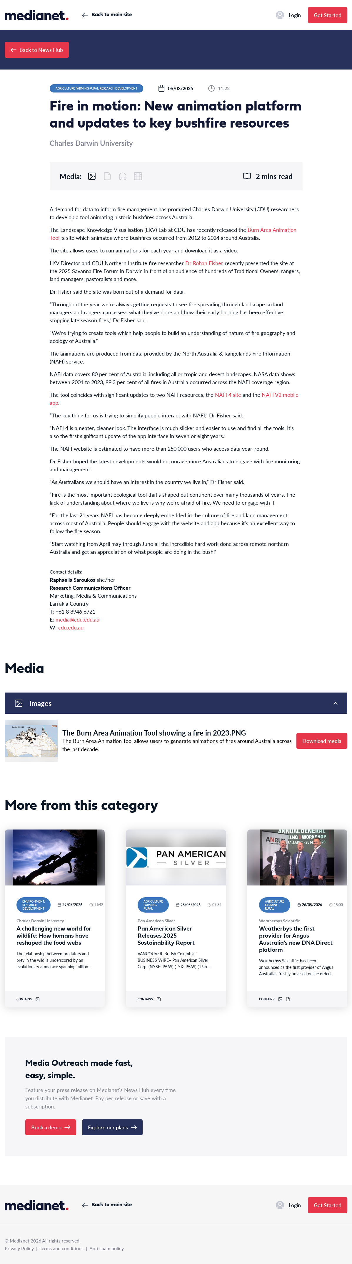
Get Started (327, 15)
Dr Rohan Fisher (204, 263)
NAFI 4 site (228, 394)
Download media (321, 740)
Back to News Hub (37, 49)
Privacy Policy (19, 1248)
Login (288, 15)
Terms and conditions (62, 1248)
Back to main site (107, 15)
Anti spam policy (106, 1248)
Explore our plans (112, 1127)
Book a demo (50, 1127)
